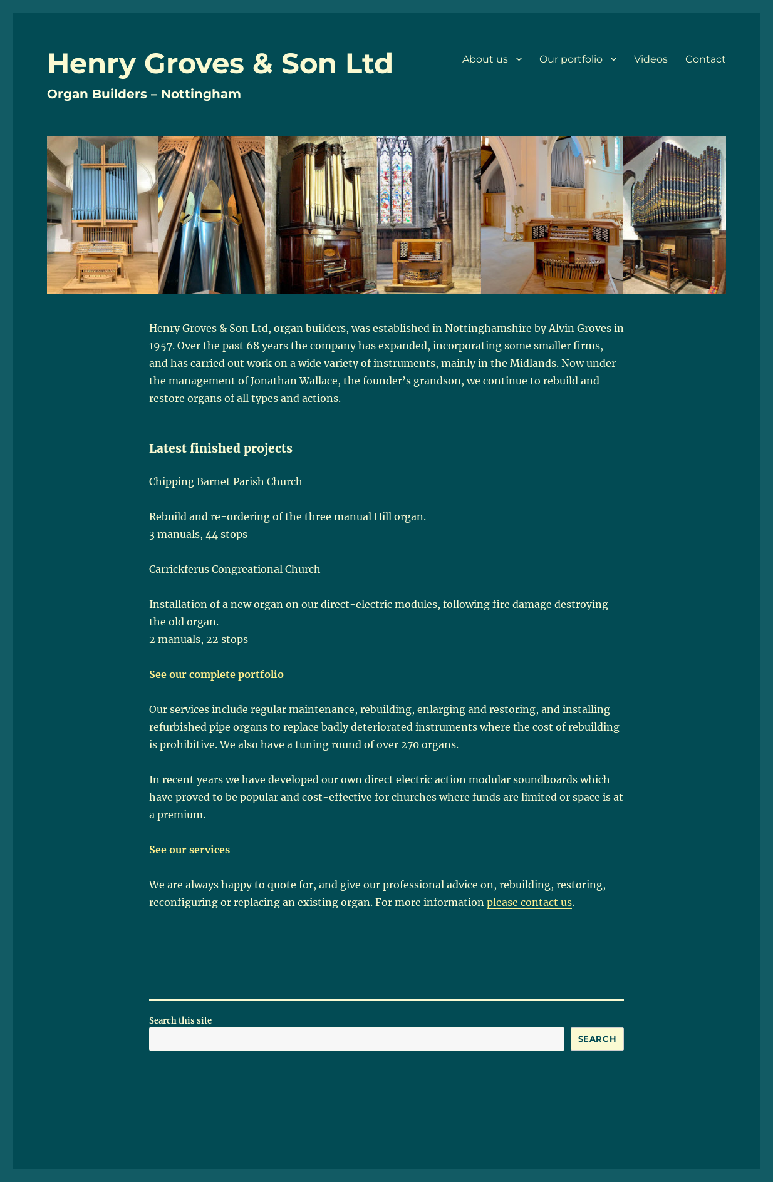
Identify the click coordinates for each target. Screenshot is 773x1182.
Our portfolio (571, 59)
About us (485, 59)
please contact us (529, 902)
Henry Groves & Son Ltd (220, 63)
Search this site (180, 1020)
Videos (651, 59)
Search (597, 1039)
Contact (705, 59)
